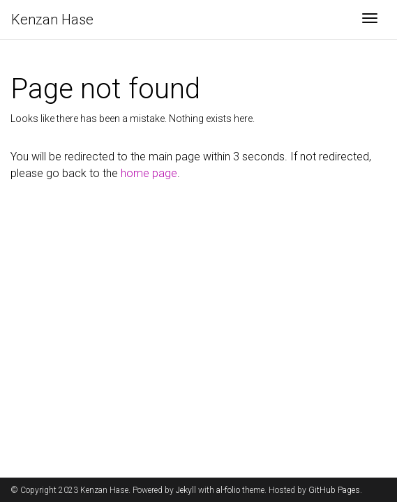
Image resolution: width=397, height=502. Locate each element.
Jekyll (186, 490)
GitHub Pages (334, 490)
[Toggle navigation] (370, 19)
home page (149, 173)
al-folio (228, 490)
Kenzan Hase (52, 19)
